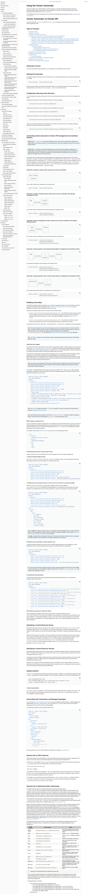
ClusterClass (7, 64)
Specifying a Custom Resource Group (37, 51)
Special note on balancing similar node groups (39, 60)
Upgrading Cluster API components (9, 34)
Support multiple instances (9, 173)
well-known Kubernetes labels (66, 804)
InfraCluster (8, 197)
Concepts (2, 7)
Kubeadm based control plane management (10, 39)
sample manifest (31, 671)
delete (5, 127)
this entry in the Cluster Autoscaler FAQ (59, 331)
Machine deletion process (9, 56)
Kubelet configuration (10, 24)
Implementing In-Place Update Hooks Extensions (10, 78)
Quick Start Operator (5, 5)
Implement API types (9, 183)
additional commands (8, 133)
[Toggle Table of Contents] (20, 1)
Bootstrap (4, 20)
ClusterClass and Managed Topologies (42, 699)
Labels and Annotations (9, 226)
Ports (4, 242)
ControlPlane (8, 204)
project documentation (46, 11)
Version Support (6, 249)
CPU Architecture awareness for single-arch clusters (45, 50)
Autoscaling (6, 53)
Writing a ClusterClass (10, 66)
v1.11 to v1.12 (8, 217)
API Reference (5, 224)
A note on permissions (36, 56)
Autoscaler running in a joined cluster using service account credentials (47, 37)
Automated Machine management (9, 49)
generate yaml (7, 118)
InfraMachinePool (9, 200)
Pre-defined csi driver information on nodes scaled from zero (41, 540)
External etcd (5, 30)
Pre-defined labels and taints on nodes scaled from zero (46, 49)
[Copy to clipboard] (80, 81)
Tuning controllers (7, 171)
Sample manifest (32, 54)
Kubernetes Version (33, 31)
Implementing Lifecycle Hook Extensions (10, 81)
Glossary (4, 238)
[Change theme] (23, 1)
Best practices (7, 209)
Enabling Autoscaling (33, 44)
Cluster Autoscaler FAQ (60, 798)
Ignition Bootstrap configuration (10, 93)
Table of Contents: (33, 29)
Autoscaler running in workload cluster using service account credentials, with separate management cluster (55, 38)
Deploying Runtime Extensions (9, 91)
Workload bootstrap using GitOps (9, 47)
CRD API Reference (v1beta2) (10, 233)
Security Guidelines (5, 102)
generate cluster (7, 114)
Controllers (6, 149)
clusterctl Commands (7, 111)
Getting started (7, 176)
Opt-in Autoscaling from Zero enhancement (42, 347)
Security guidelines (8, 211)
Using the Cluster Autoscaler (40, 5)
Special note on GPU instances (36, 59)
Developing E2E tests (8, 169)
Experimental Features (7, 58)
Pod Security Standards (7, 104)
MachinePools (7, 60)
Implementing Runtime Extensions (10, 75)
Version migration (7, 213)
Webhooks (7, 185)
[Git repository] (87, 1)
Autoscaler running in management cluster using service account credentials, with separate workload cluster (55, 40)
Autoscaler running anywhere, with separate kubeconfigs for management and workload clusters (53, 41)
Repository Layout (7, 147)
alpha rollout (7, 131)
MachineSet (8, 158)
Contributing (5, 246)
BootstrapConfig (9, 202)
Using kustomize (6, 32)
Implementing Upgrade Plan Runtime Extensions (10, 88)
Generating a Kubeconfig (9, 16)
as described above (65, 747)
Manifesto (2, 9)
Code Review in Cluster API (8, 247)
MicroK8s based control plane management (10, 42)
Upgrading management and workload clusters (8, 28)
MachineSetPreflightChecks (10, 62)
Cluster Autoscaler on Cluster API (42, 19)
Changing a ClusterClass (10, 67)
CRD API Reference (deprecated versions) (8, 236)
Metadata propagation (8, 230)
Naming (7, 178)
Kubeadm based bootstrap (9, 22)
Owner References (8, 231)
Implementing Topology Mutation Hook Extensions (10, 85)
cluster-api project (51, 22)
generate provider (7, 116)
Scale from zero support (37, 46)
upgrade (6, 125)
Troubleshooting (4, 220)
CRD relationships (7, 228)
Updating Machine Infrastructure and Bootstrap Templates (10, 45)
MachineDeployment (9, 156)
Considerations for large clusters (39, 409)
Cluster (7, 151)
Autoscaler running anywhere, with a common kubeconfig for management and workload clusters (53, 43)
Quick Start (3, 3)
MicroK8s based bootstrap (9, 25)
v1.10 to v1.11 (8, 215)
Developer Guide (4, 140)
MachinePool (8, 162)
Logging (6, 165)
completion (6, 129)
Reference (3, 222)
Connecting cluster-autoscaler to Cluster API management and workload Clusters (47, 36)
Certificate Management (7, 13)
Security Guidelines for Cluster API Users (9, 107)
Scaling (6, 51)
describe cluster (7, 122)
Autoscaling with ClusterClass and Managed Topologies (41, 57)
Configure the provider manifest (10, 191)
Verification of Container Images (9, 97)
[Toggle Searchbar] (25, 1)
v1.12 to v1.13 (8, 219)
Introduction (3, 2)
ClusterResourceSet (7, 100)
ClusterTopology (9, 152)
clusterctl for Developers (7, 136)
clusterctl (7, 206)
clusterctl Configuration (7, 135)
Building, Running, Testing (10, 193)
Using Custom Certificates (9, 14)
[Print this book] (85, 1)
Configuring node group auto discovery (37, 34)
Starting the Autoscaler (34, 33)
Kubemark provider (44, 429)
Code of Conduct (6, 244)
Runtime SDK (7, 72)
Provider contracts (7, 195)
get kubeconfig (7, 120)
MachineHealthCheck (10, 163)
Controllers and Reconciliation (8, 188)
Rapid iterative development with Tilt (9, 145)
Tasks (2, 11)
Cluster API (40, 22)
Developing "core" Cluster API (8, 142)
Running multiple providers (8, 95)
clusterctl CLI (4, 109)
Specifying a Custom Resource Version (37, 53)
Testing (5, 167)
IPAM (7, 208)
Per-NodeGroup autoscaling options (35, 573)
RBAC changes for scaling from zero (42, 47)
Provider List (5, 240)
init (5, 113)
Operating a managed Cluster (10, 70)
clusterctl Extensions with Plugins (9, 138)
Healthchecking (7, 54)
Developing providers (7, 174)
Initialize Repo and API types (10, 181)
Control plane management (8, 36)
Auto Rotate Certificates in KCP (10, 18)
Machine (7, 160)
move (5, 124)
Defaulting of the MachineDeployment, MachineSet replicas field (44, 868)
